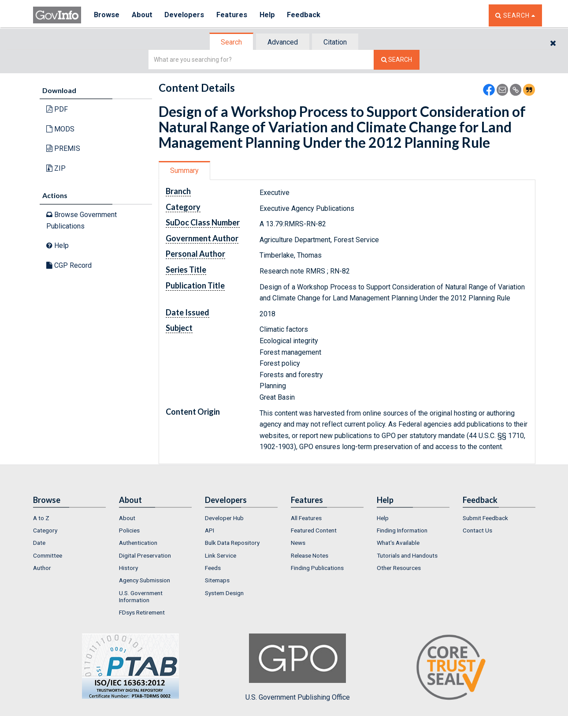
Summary (184, 170)
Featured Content (314, 530)
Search (231, 42)
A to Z (41, 517)
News (298, 542)
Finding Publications (317, 567)
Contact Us (477, 530)
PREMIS (63, 148)
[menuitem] (69, 518)
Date (39, 542)
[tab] (231, 42)
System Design (224, 592)
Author (42, 567)
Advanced (282, 42)
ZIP (56, 168)
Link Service (220, 555)
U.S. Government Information (141, 596)
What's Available (398, 542)
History (128, 567)
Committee (47, 555)
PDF (57, 109)
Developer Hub (224, 517)
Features (234, 15)
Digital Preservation (145, 555)
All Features (306, 517)
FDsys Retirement (142, 612)
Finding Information (402, 530)
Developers (185, 15)
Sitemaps (217, 580)
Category (45, 530)
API (209, 530)
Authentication (138, 542)
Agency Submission (144, 580)
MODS (60, 129)
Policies (129, 530)
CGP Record (69, 265)
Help (269, 15)
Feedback (306, 15)
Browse (107, 15)
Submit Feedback (485, 517)
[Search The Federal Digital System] (397, 60)
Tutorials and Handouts (407, 555)
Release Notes (309, 555)
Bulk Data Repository (232, 542)
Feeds (213, 567)
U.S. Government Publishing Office (297, 667)
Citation (335, 42)
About (143, 15)
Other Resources (399, 567)
